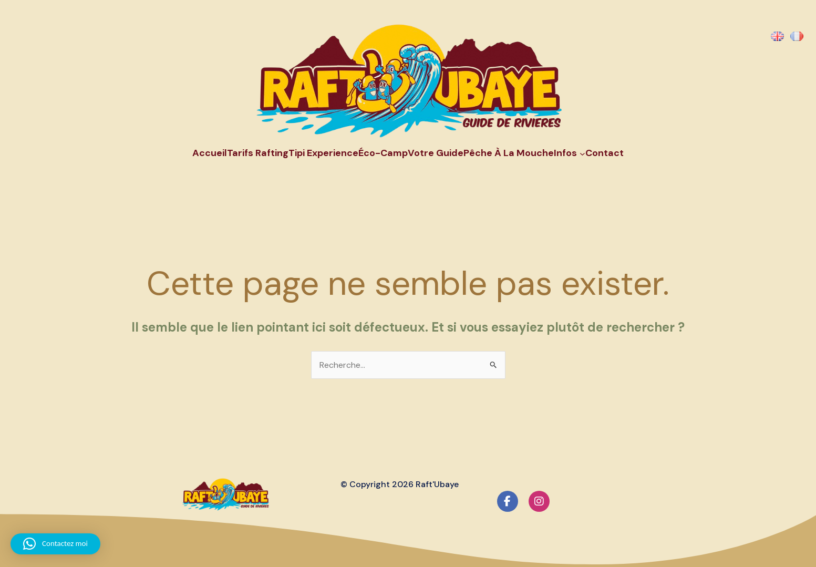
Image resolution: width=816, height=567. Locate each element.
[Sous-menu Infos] (582, 153)
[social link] (507, 501)
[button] (55, 543)
